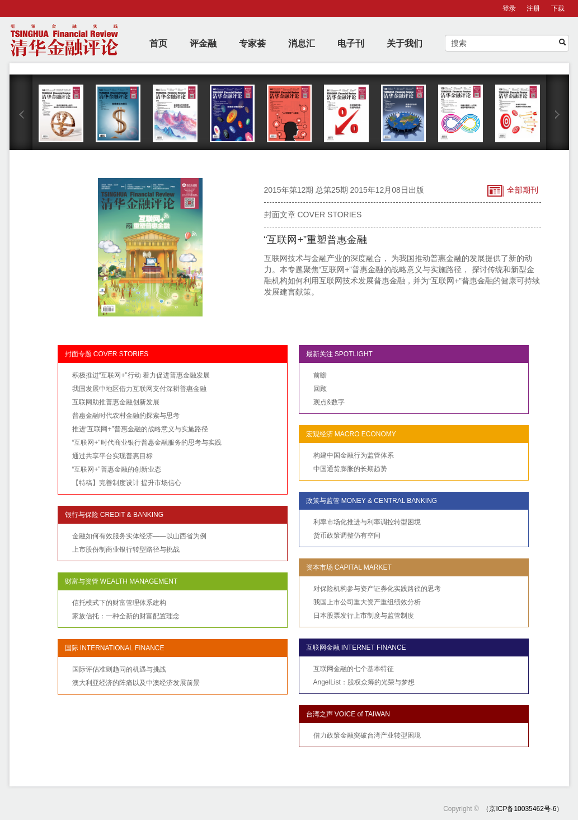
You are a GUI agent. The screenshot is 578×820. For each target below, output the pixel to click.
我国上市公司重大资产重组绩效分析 (367, 602)
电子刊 (350, 43)
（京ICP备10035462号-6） (522, 809)
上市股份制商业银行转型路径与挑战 (126, 549)
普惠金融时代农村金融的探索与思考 (126, 416)
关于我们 (404, 43)
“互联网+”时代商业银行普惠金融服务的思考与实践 (147, 442)
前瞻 (320, 375)
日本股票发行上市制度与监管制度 (363, 615)
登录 (509, 8)
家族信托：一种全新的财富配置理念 (126, 616)
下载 (558, 8)
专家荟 (252, 43)
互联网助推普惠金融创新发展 (115, 402)
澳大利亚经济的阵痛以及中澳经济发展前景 (136, 683)
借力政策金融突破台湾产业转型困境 (367, 735)
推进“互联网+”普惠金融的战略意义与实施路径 (140, 429)
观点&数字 (329, 402)
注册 (533, 8)
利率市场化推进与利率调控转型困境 (367, 522)
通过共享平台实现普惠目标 (112, 456)
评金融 (203, 43)
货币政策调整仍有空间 (346, 535)
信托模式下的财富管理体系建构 (119, 603)
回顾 (320, 389)
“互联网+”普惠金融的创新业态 (116, 469)
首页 (158, 43)
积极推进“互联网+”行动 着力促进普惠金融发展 (141, 375)
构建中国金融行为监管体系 (353, 455)
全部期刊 (512, 191)
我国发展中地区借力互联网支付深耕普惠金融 (139, 389)
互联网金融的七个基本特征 (353, 669)
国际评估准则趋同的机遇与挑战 (119, 669)
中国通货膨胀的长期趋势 (350, 469)
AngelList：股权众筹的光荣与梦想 (364, 682)
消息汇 (301, 43)
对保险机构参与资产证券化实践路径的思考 (377, 589)
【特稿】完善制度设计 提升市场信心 (126, 483)
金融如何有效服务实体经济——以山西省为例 (139, 536)
